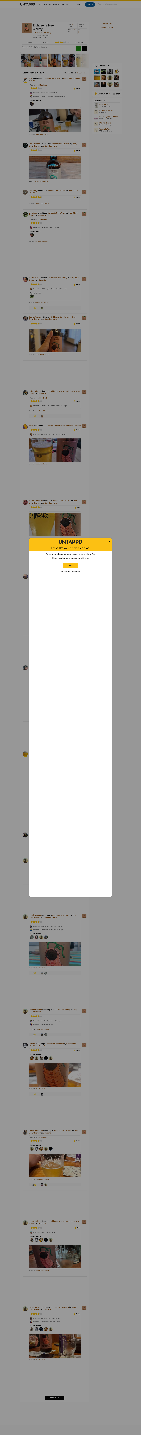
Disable (70, 565)
